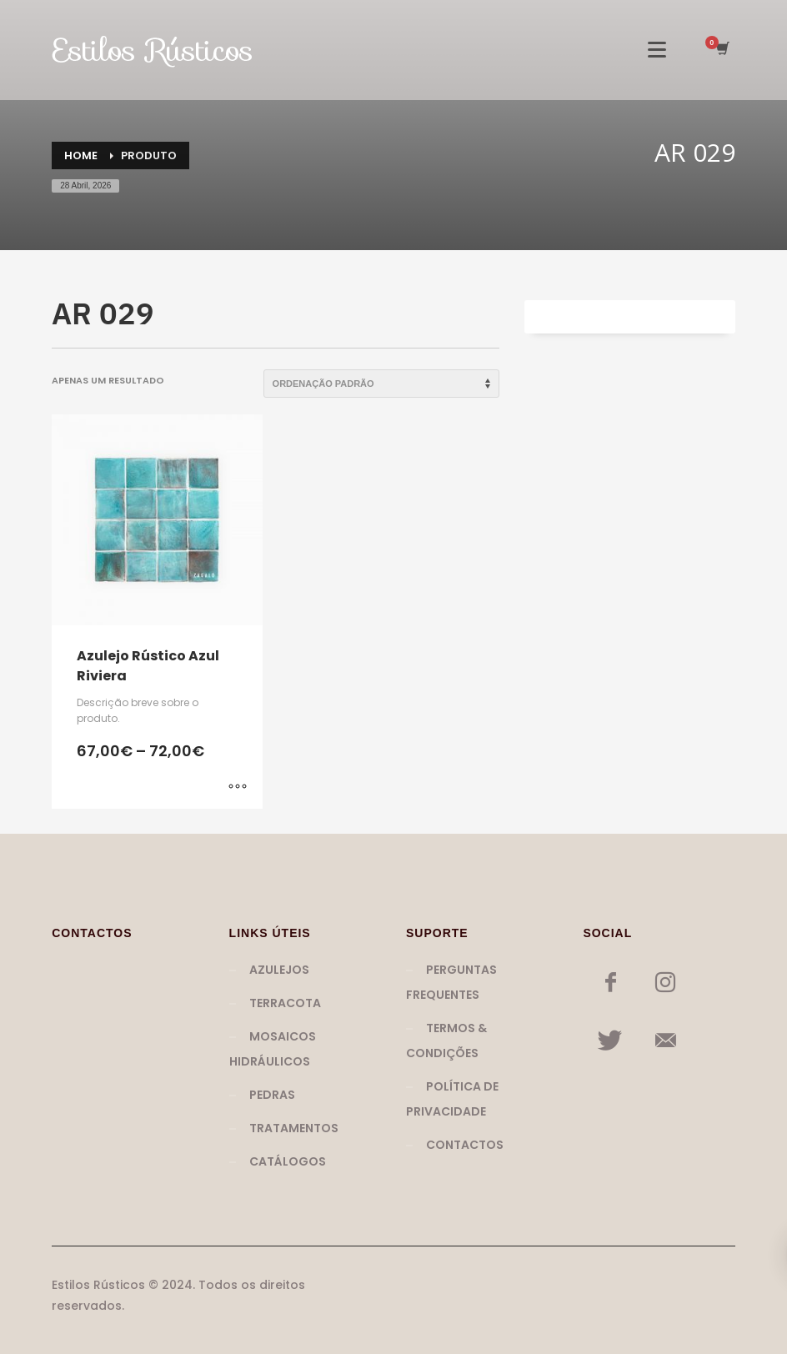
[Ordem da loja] (381, 383)
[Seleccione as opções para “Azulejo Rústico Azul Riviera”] (237, 788)
